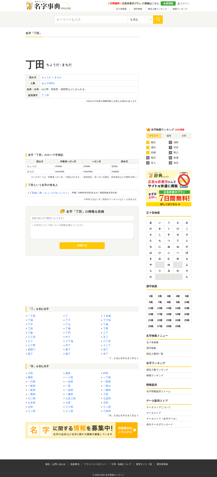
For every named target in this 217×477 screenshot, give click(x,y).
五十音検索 (121, 9)
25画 (186, 320)
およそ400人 (48, 83)
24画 (177, 320)
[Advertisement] (82, 48)
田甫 (151, 152)
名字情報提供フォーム (158, 391)
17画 (159, 314)
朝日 (151, 157)
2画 (160, 296)
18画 (168, 314)
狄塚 (173, 157)
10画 (186, 302)
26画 (150, 326)
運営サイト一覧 (144, 464)
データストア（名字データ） (162, 418)
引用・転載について (121, 464)
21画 (150, 320)
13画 (168, 308)
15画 (186, 308)
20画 (186, 314)
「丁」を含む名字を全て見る (121, 358)
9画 (178, 302)
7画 (160, 302)
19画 (177, 314)
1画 (151, 296)
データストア (153, 413)
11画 (150, 308)
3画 (169, 296)
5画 (187, 296)
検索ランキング (180, 9)
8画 (169, 302)
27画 (159, 326)
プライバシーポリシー (95, 464)
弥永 (173, 163)
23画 (168, 320)
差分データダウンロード (159, 424)
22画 (159, 320)
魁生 (151, 142)
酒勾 (151, 147)
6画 (151, 302)
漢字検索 (138, 9)
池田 (173, 142)
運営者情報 (162, 464)
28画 (168, 326)
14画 (177, 308)
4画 (178, 296)
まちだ (57, 77)
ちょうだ (46, 77)
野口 (173, 152)
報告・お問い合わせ (55, 464)
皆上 (151, 163)
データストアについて (158, 407)
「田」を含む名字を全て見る (121, 415)
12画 (159, 308)
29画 (177, 326)
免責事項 (74, 464)
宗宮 (173, 147)
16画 (150, 314)
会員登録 (168, 3)
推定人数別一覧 (154, 353)
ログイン (184, 3)
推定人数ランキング (157, 9)
